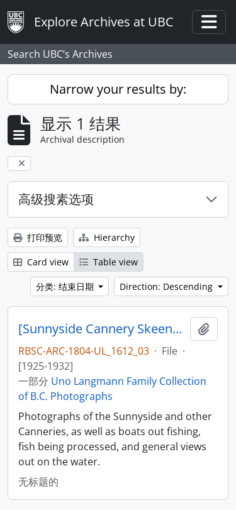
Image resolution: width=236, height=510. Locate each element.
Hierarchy (107, 237)
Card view (41, 262)
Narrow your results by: (118, 88)
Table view (108, 262)
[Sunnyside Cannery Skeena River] (101, 328)
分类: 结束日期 (66, 286)
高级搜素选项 (56, 199)
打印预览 (37, 237)
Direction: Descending (167, 286)
